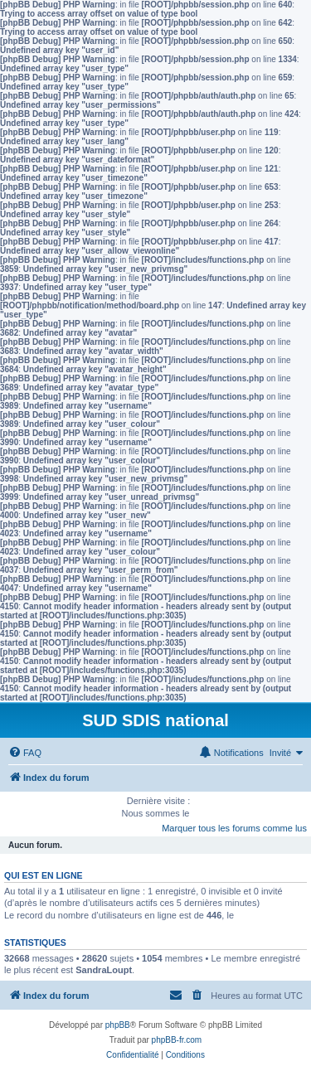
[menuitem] (24, 753)
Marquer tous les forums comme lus (234, 828)
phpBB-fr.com (177, 1039)
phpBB (117, 1025)
